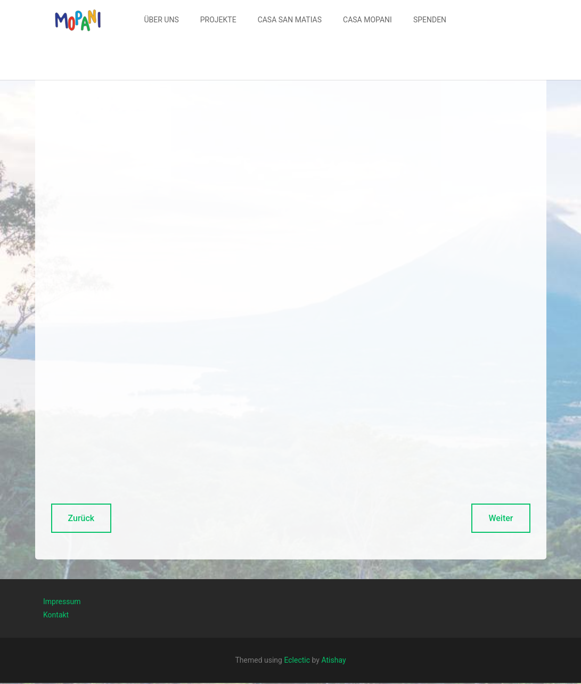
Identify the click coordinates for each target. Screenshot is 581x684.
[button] (77, 20)
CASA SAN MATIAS (290, 19)
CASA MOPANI (367, 19)
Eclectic (297, 660)
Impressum (61, 601)
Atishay (333, 660)
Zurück (81, 518)
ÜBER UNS (161, 19)
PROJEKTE (218, 19)
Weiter (500, 518)
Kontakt (56, 615)
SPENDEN (429, 19)
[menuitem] (162, 20)
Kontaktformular (398, 546)
